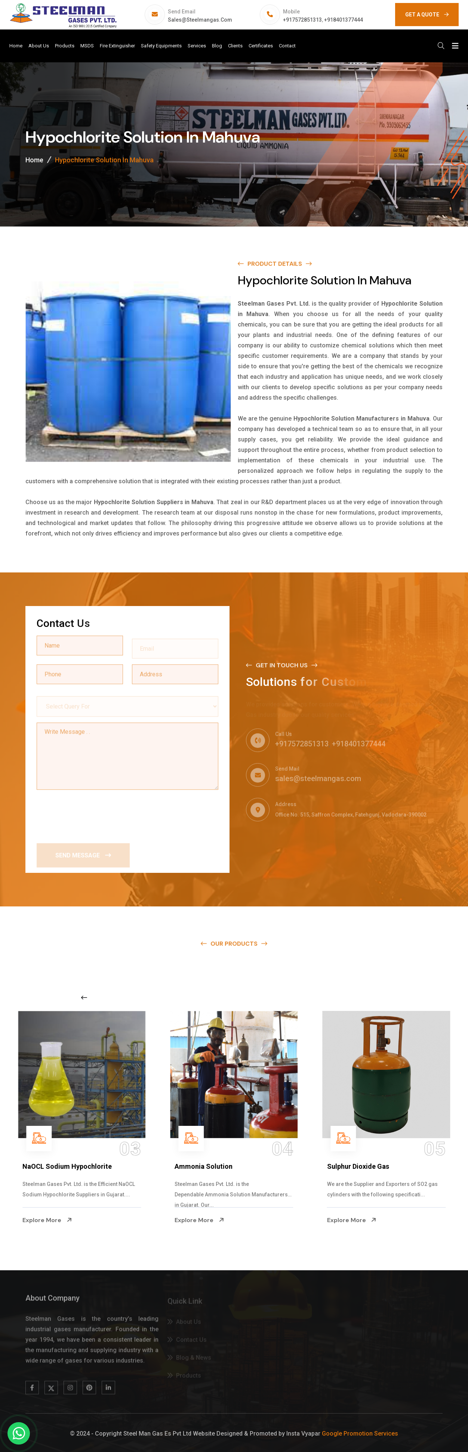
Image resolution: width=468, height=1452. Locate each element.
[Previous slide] (84, 997)
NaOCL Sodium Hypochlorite (67, 1166)
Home (15, 46)
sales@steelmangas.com (200, 20)
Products (64, 46)
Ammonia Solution (204, 1166)
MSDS (87, 46)
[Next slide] (362, 997)
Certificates (261, 46)
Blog (217, 46)
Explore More (47, 1220)
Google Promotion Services (360, 1433)
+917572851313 (302, 20)
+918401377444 (343, 20)
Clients (235, 46)
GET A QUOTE (427, 15)
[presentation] (93, 813)
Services (197, 46)
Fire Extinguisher (117, 46)
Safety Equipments (161, 46)
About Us (38, 46)
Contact (287, 46)
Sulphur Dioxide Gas (358, 1166)
